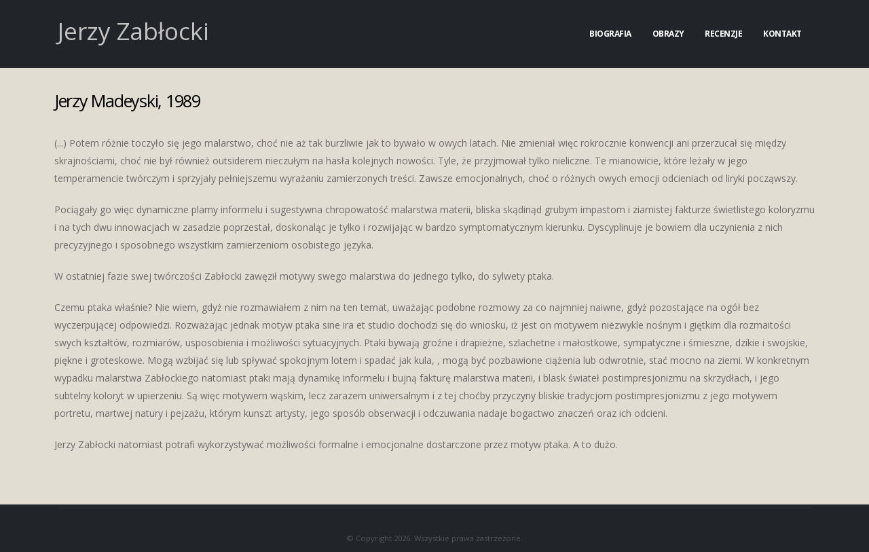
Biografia (610, 33)
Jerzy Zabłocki (133, 31)
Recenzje (723, 33)
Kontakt (782, 33)
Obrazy (668, 33)
